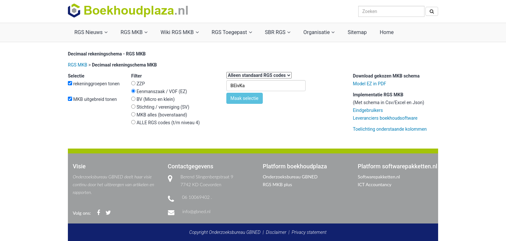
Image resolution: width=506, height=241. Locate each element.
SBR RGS (278, 32)
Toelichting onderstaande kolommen (390, 129)
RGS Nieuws (91, 32)
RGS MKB (133, 32)
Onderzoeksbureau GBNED (290, 176)
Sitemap (357, 32)
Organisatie (319, 32)
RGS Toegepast (232, 32)
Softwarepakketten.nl (379, 176)
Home (387, 32)
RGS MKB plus (277, 184)
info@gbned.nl (196, 211)
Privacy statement (309, 232)
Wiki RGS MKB (179, 32)
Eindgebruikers (368, 110)
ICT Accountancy (375, 184)
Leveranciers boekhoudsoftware (385, 118)
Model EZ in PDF (369, 83)
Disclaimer (276, 232)
